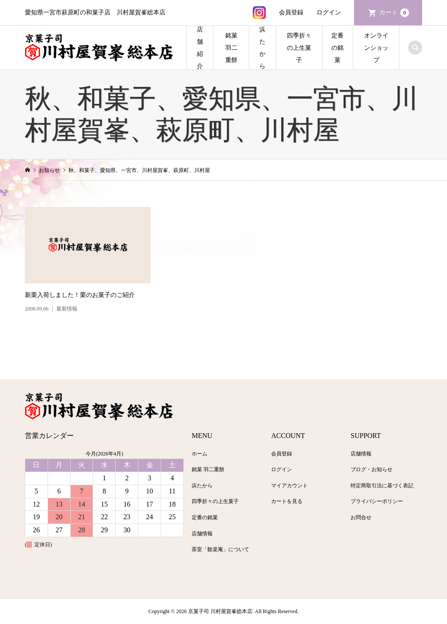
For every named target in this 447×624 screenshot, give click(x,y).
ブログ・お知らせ (371, 469)
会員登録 (291, 12)
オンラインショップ (376, 47)
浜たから (262, 47)
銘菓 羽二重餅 (231, 47)
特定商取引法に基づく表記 (382, 486)
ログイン (328, 12)
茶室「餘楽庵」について (220, 549)
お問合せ (361, 517)
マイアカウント (289, 486)
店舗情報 (202, 534)
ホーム (199, 454)
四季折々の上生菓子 (299, 47)
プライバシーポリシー (377, 501)
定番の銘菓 (337, 47)
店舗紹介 (200, 47)
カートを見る (287, 501)
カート (394, 12)
